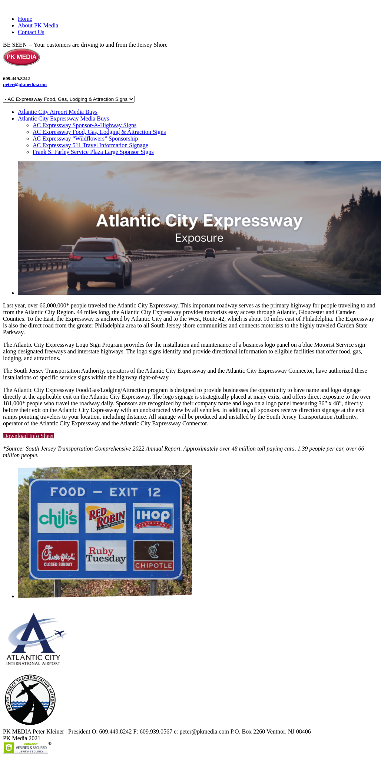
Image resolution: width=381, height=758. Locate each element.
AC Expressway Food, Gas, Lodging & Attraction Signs (99, 132)
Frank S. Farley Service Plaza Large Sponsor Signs (93, 152)
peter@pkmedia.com (25, 84)
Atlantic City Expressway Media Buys (63, 118)
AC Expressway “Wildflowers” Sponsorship (85, 138)
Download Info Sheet (28, 436)
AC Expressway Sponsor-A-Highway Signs (84, 125)
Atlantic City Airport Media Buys (57, 112)
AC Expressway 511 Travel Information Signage (90, 145)
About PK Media (38, 25)
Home (25, 19)
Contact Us (31, 32)
